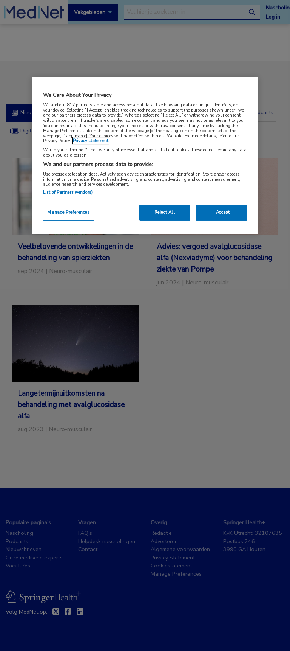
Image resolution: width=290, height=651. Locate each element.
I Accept (221, 212)
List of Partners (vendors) (68, 192)
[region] (145, 155)
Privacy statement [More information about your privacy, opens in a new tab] (90, 141)
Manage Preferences (68, 212)
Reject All (164, 212)
